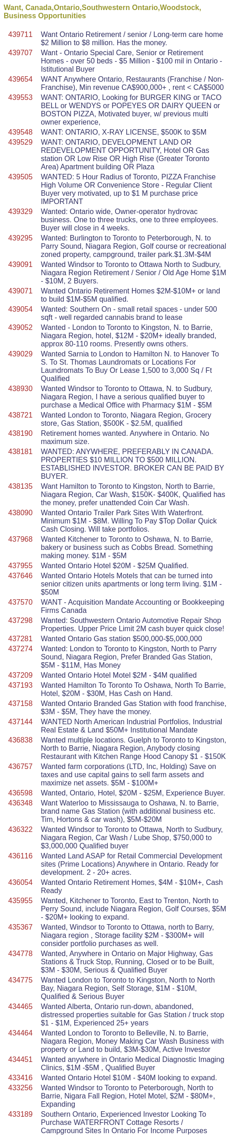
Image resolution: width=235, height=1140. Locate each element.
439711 (20, 34)
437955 (20, 566)
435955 (20, 901)
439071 (20, 291)
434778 (20, 953)
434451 (20, 1059)
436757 (20, 766)
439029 (20, 354)
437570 (20, 602)
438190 (20, 433)
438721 (20, 415)
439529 (20, 142)
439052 (20, 327)
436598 (20, 793)
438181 (20, 451)
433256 (20, 1088)
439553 (20, 97)
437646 (20, 576)
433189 (20, 1114)
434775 (20, 980)
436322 (20, 829)
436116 (20, 856)
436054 (20, 882)
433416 (20, 1078)
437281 (20, 639)
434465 (20, 1006)
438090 (20, 513)
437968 (20, 539)
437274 (20, 649)
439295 (20, 238)
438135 (20, 486)
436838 (20, 740)
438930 (20, 388)
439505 (20, 177)
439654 (20, 79)
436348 (20, 803)
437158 (20, 703)
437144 (20, 722)
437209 (20, 675)
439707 (20, 53)
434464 (20, 1033)
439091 (20, 264)
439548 (20, 132)
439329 (20, 211)
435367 (20, 927)
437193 (20, 685)
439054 (20, 309)
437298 (20, 620)
